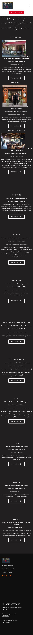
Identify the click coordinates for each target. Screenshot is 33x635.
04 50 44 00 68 (21, 61)
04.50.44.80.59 (24, 111)
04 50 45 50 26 (21, 488)
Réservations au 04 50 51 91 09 (16, 287)
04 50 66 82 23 (24, 153)
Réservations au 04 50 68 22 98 (16, 241)
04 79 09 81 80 (21, 201)
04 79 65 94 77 (21, 329)
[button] (30, 6)
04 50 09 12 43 (21, 527)
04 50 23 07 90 (21, 366)
